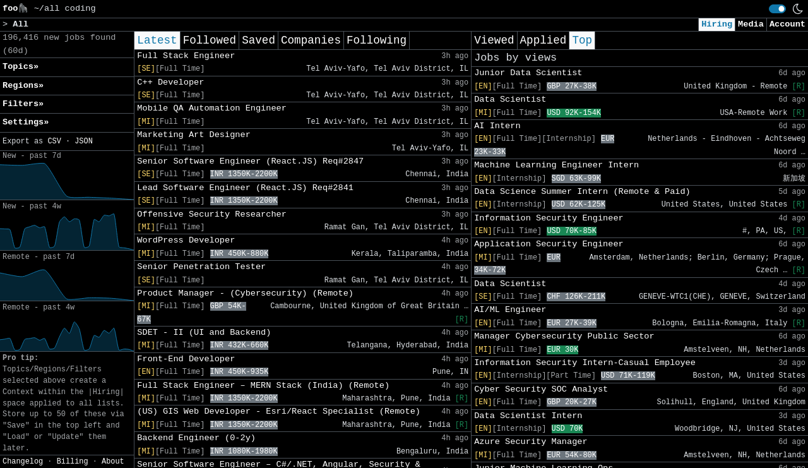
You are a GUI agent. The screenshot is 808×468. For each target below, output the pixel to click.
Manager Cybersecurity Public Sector (564, 336)
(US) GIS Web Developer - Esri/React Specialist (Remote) (278, 411)
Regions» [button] (23, 85)
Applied (543, 40)
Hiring (716, 24)
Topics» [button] (21, 66)
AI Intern (497, 126)
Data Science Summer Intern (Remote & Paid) (582, 191)
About (113, 461)
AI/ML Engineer (510, 310)
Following (377, 40)
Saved (258, 40)
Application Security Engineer (549, 244)
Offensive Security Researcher (212, 214)
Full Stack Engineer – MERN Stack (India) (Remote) (263, 385)
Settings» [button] (26, 122)
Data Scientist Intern (528, 416)
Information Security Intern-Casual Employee (585, 363)
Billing (72, 461)
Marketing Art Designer (193, 135)
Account (787, 24)
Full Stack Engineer (186, 56)
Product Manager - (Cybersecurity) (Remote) (245, 293)
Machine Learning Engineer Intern (556, 165)
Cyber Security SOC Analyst (541, 389)
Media (751, 24)
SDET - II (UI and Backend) (204, 332)
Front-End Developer (186, 359)
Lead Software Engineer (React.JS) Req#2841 (245, 188)
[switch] (777, 8)
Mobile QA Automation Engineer (212, 108)
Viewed (494, 40)
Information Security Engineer (549, 218)
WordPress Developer (186, 240)
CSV (54, 141)
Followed (209, 40)
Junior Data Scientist (528, 73)
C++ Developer (170, 82)
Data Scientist (510, 99)
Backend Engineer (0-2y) (196, 438)
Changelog (23, 461)
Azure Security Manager (530, 442)
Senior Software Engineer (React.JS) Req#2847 (250, 161)
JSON (83, 141)
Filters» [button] (23, 104)
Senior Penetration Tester (201, 267)
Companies (311, 40)
